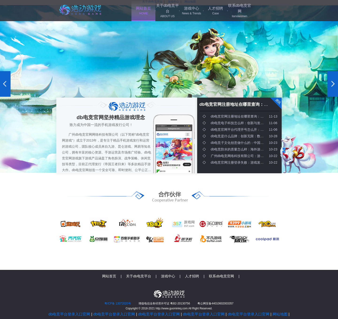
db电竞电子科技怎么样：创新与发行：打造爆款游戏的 (239, 123)
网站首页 (143, 11)
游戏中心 (192, 11)
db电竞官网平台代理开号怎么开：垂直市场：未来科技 (239, 129)
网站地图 (280, 314)
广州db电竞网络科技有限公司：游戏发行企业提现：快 (239, 156)
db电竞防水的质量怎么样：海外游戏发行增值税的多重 (239, 149)
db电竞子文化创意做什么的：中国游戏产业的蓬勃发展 (239, 143)
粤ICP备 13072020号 (117, 303)
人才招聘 (215, 11)
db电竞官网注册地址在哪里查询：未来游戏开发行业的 (251, 104)
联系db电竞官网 (240, 11)
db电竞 (80, 9)
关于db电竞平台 (167, 11)
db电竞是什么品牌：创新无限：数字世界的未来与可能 (239, 136)
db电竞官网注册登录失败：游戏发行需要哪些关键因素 (239, 162)
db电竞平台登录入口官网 (69, 314)
